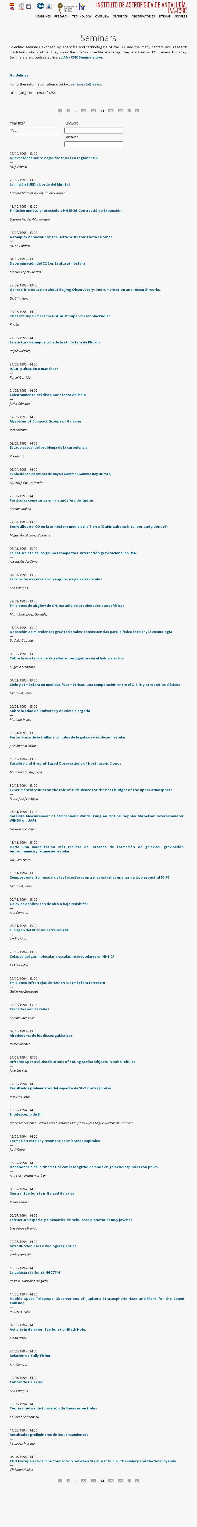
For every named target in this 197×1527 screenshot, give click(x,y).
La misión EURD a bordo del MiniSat (40, 184)
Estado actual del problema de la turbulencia (48, 447)
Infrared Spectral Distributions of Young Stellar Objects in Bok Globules (72, 1061)
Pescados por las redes (29, 1009)
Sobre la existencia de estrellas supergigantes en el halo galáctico (67, 658)
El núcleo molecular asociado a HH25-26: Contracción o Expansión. (66, 210)
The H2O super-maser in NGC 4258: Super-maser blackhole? (60, 316)
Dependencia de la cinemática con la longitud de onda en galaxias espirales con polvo (84, 1167)
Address (180, 16)
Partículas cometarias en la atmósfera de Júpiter (52, 500)
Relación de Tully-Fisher (30, 1355)
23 (93, 110)
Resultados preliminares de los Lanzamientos (49, 1434)
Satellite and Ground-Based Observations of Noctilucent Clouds (65, 763)
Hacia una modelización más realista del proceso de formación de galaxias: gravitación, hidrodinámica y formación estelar (97, 848)
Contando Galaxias (26, 1382)
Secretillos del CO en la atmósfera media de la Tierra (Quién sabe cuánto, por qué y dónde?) (89, 526)
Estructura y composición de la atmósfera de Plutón (55, 342)
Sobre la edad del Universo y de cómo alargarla (50, 710)
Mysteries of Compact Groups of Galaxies (46, 421)
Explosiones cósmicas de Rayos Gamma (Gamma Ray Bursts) (60, 474)
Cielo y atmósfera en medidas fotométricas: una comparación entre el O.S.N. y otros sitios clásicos (95, 684)
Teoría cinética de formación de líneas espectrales (53, 1408)
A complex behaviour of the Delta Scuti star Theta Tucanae (61, 237)
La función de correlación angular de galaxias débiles (56, 579)
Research (61, 16)
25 (111, 110)
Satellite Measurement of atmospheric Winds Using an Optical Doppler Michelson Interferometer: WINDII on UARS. (97, 818)
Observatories (143, 16)
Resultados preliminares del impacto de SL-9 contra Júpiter (60, 1088)
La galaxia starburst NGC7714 (35, 1272)
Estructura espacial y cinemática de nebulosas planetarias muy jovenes (71, 1219)
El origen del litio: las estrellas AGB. (40, 930)
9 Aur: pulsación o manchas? (34, 368)
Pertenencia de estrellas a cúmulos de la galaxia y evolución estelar (68, 737)
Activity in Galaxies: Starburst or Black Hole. (48, 1329)
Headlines (43, 16)
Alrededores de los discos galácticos (41, 1035)
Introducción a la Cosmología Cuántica (43, 1246)
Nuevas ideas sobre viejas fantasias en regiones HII (54, 158)
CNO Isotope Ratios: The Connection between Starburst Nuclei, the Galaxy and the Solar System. (93, 1461)
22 (83, 110)
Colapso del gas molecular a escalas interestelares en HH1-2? (62, 956)
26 (120, 110)
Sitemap (165, 16)
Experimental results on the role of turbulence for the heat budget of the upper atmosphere (91, 789)
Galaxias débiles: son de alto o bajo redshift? (49, 903)
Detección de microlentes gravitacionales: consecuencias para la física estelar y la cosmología (91, 631)
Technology (82, 16)
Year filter (17, 123)
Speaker (71, 137)
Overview (102, 16)
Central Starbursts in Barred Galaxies (42, 1193)
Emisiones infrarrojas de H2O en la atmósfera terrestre (57, 982)
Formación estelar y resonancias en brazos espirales (55, 1140)
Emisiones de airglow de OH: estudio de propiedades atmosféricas (67, 605)
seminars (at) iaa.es (86, 84)
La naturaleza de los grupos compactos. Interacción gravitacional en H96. (73, 553)
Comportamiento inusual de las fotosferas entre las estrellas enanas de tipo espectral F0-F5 (89, 877)
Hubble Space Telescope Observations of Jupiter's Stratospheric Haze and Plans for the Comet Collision (97, 1300)
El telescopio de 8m (26, 1114)
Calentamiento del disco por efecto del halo (48, 394)
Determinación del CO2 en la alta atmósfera (47, 263)
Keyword (71, 123)
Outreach (120, 16)
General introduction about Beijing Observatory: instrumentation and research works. (85, 289)
